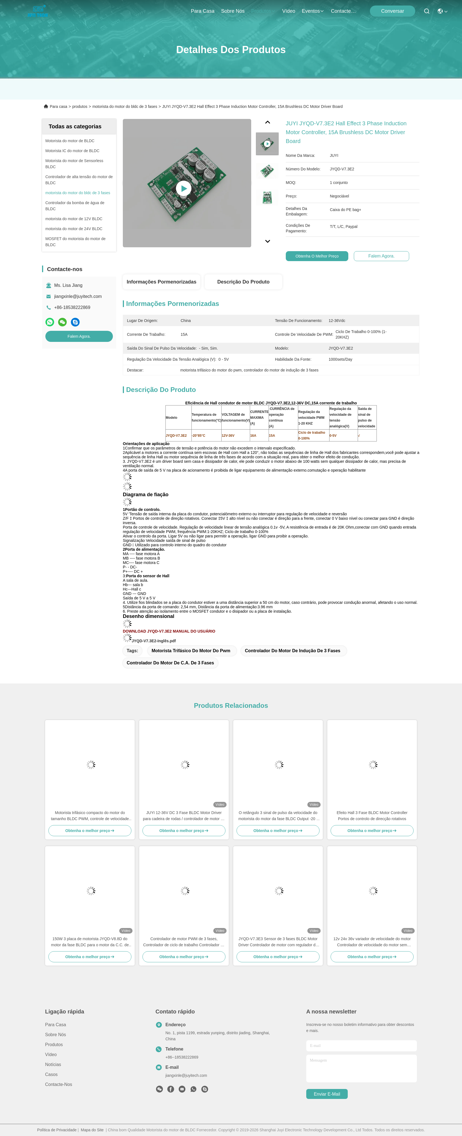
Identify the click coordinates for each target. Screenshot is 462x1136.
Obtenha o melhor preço (321, 256)
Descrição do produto (243, 282)
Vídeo (288, 11)
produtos (263, 11)
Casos (51, 1074)
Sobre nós (233, 11)
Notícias (53, 1064)
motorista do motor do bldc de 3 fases (124, 106)
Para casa (202, 11)
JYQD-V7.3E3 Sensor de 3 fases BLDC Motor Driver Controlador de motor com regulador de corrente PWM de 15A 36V (278, 942)
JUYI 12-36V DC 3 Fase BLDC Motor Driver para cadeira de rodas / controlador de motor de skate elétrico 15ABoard (184, 816)
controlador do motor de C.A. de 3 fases (170, 663)
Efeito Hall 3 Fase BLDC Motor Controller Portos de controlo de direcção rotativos (372, 815)
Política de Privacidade (56, 1130)
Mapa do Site (92, 1130)
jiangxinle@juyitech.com (78, 296)
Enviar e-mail (327, 1094)
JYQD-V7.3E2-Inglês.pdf (154, 641)
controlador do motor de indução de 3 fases (292, 650)
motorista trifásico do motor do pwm (191, 650)
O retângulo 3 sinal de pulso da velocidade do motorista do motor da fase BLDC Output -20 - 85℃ (278, 816)
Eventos (313, 11)
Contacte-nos (344, 11)
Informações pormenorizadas (161, 282)
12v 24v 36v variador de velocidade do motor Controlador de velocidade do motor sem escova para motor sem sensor (372, 942)
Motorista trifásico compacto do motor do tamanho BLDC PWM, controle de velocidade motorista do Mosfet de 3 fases (90, 816)
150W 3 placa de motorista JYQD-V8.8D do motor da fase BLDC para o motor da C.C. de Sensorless (90, 942)
